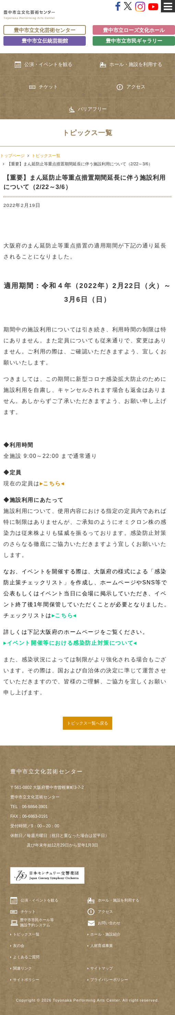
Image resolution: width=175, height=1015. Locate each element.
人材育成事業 (101, 946)
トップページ (12, 155)
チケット (43, 86)
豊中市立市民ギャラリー (134, 41)
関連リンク (22, 968)
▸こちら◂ (52, 483)
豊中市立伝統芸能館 (45, 41)
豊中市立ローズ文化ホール (134, 30)
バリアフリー (87, 109)
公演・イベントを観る (43, 65)
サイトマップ (101, 968)
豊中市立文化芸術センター (44, 30)
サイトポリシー (26, 980)
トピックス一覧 (46, 155)
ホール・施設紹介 (105, 934)
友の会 (18, 946)
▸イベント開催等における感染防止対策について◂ (70, 643)
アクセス (131, 87)
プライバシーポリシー (109, 980)
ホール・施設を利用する (131, 64)
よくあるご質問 (26, 957)
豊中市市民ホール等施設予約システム (37, 922)
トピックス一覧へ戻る (87, 723)
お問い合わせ (109, 923)
